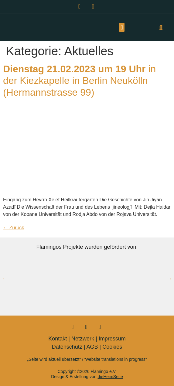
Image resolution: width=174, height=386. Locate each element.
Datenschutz (67, 347)
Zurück (13, 227)
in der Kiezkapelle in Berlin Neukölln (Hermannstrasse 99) (79, 80)
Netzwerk (82, 339)
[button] (121, 27)
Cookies (112, 347)
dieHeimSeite (110, 376)
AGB (92, 347)
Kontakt (57, 339)
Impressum (112, 339)
